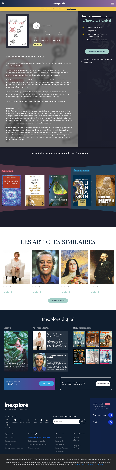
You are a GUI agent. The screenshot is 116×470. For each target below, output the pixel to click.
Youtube (21, 421)
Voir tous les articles (58, 300)
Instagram (7, 421)
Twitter (36, 421)
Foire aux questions (103, 415)
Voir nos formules (103, 384)
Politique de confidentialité (36, 441)
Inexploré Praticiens (61, 448)
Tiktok (41, 421)
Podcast (47, 421)
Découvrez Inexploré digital (96, 51)
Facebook (28, 421)
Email (103, 422)
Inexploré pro (59, 451)
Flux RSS (7, 426)
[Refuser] (100, 464)
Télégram (15, 421)
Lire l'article (8, 292)
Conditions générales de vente (37, 444)
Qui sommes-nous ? (11, 441)
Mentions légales (33, 448)
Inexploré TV (59, 441)
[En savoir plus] (80, 464)
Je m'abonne (46, 384)
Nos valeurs (8, 444)
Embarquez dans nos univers (14, 448)
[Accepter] (91, 464)
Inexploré (58, 437)
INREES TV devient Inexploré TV (39, 437)
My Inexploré (59, 444)
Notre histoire (9, 437)
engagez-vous (71, 9)
